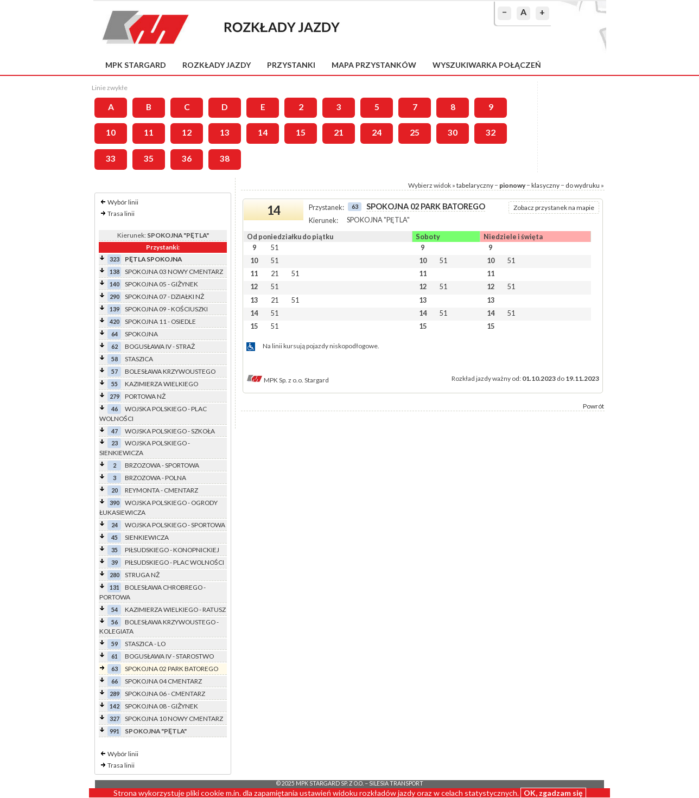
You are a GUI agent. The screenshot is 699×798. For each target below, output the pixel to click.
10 (111, 132)
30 (452, 132)
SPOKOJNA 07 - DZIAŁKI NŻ (164, 296)
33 (111, 158)
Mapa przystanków (374, 64)
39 (114, 562)
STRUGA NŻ (142, 575)
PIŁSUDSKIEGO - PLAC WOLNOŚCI (174, 562)
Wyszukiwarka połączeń (487, 64)
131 (114, 587)
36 (187, 158)
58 (114, 358)
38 (225, 158)
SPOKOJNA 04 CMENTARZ (163, 681)
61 (114, 656)
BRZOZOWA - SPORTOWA (162, 465)
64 (114, 333)
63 (114, 668)
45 (114, 537)
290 (114, 296)
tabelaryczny (474, 185)
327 (114, 718)
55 (114, 383)
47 (114, 431)
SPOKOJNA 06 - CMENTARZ (165, 694)
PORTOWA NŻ (145, 396)
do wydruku (582, 185)
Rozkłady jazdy (216, 64)
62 (114, 346)
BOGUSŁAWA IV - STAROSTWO (169, 656)
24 (377, 132)
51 (274, 247)
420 (114, 321)
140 (114, 284)
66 (114, 681)
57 (114, 371)
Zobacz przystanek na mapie (553, 207)
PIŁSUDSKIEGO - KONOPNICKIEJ (172, 550)
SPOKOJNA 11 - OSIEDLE (160, 321)
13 (225, 132)
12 (187, 132)
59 (114, 643)
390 (114, 502)
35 (149, 158)
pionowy (512, 185)
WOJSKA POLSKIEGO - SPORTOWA (175, 525)
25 (415, 132)
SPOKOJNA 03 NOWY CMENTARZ (174, 271)
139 (114, 308)
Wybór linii (122, 202)
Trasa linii (121, 213)
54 (114, 609)
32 (490, 132)
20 (114, 490)
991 (114, 731)
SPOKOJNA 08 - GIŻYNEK (161, 706)
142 (114, 706)
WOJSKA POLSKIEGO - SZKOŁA (170, 431)
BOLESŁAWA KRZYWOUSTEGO (170, 371)
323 (114, 259)
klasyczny (545, 185)
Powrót (593, 406)
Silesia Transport (396, 783)
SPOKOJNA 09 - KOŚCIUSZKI (166, 309)
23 (114, 442)
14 (263, 132)
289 (114, 693)
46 (114, 408)
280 (114, 574)
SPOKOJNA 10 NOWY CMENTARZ (174, 718)
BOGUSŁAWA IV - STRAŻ (160, 346)
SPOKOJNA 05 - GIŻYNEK (161, 284)
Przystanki (291, 64)
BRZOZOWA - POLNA (155, 478)
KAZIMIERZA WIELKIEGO (161, 384)
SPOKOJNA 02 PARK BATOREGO (171, 669)
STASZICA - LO (145, 644)
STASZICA (139, 359)
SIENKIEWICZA (147, 537)
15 (301, 132)
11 (149, 132)
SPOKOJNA (141, 334)
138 (114, 271)
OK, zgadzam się (553, 792)
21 (339, 132)
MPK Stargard (135, 64)
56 (114, 621)
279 (114, 396)
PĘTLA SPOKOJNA (153, 259)
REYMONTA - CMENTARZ (161, 490)
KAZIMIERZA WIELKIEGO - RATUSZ (175, 609)
